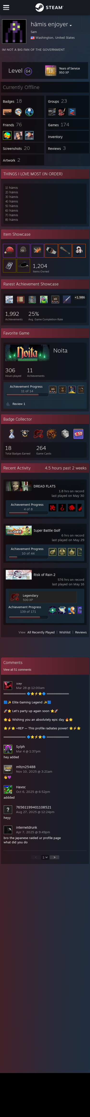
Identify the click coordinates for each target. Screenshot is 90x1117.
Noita (60, 350)
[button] (20, 70)
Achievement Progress (26, 386)
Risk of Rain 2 (44, 575)
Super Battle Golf (47, 530)
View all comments (17, 669)
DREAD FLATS (44, 486)
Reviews (81, 632)
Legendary (30, 595)
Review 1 (18, 404)
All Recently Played (41, 632)
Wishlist (65, 632)
